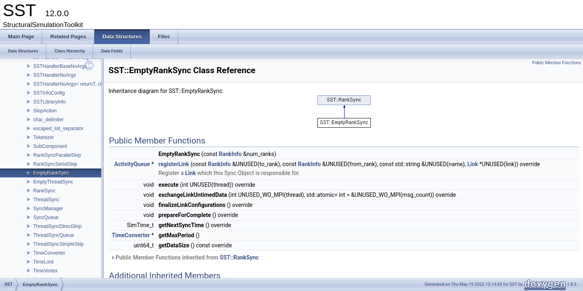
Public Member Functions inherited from (185, 257)
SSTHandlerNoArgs (54, 75)
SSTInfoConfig (49, 93)
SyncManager (48, 208)
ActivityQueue (132, 164)
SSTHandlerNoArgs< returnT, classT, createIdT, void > (91, 84)
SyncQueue (46, 217)
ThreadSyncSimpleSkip (58, 244)
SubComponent (50, 146)
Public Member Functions (556, 62)
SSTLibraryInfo (49, 102)
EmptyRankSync (51, 173)
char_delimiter (48, 119)
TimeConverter (49, 253)
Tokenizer (43, 137)
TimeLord (43, 262)
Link (472, 164)
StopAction (45, 111)
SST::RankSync (239, 257)
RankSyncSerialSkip (55, 164)
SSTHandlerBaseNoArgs (60, 66)
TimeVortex (45, 271)
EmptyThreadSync (53, 182)
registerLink (173, 164)
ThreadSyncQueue (53, 235)
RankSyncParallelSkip (57, 155)
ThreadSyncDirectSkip (57, 226)
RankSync (44, 191)
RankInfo (230, 154)
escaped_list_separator (58, 128)
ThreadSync (46, 199)
